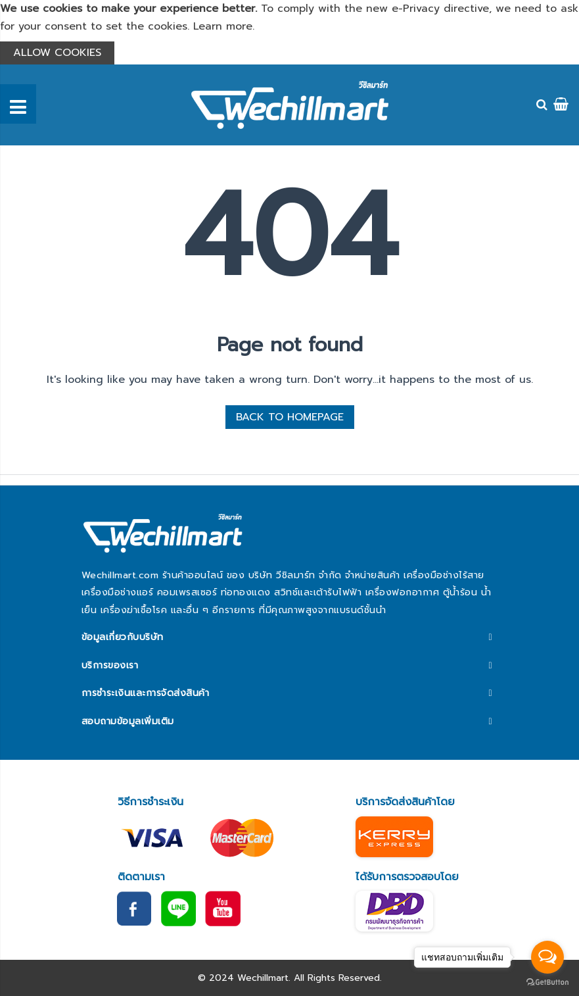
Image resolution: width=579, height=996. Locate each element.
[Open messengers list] (547, 957)
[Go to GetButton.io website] (547, 982)
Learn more (222, 26)
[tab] (289, 637)
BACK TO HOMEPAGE (290, 417)
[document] (289, 32)
